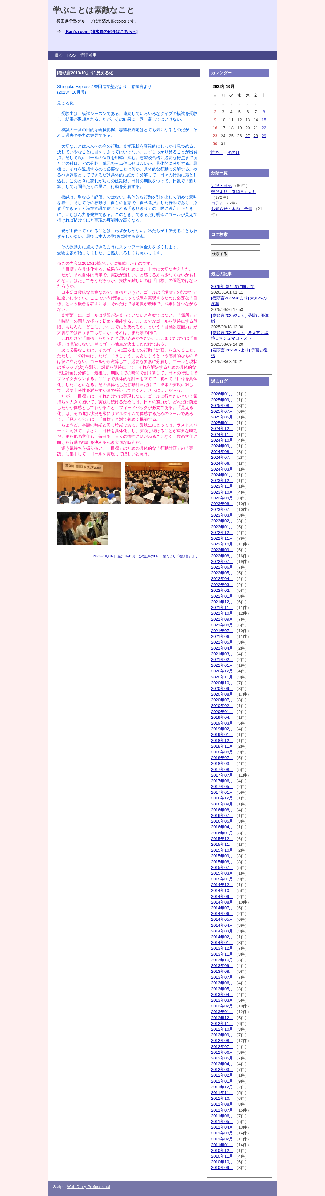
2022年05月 (222, 573)
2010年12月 (222, 1150)
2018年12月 (222, 740)
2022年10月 (222, 544)
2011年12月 (222, 1087)
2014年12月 (222, 884)
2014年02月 (222, 936)
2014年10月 (222, 890)
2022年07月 (222, 561)
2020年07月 (222, 700)
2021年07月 (222, 630)
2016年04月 (222, 827)
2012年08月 (222, 1040)
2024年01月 (222, 474)
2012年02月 (222, 1075)
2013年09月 (222, 965)
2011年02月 (222, 1139)
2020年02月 (222, 705)
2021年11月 (222, 607)
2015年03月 (222, 873)
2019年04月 (222, 717)
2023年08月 (222, 503)
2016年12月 (222, 798)
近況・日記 (221, 185)
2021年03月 (222, 653)
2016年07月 (222, 815)
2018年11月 (222, 746)
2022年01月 (222, 596)
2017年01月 (222, 792)
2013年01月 (222, 1011)
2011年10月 (222, 1098)
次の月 (233, 152)
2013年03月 (222, 1000)
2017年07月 (222, 775)
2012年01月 (222, 1081)
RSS (71, 55)
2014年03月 (222, 931)
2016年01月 (222, 833)
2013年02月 (222, 1006)
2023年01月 (222, 527)
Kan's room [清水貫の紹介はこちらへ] (101, 31)
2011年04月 (222, 1127)
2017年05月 (222, 786)
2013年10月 (222, 960)
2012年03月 (222, 1069)
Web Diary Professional (88, 1186)
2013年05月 (222, 988)
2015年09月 (222, 855)
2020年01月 (222, 711)
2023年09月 (222, 498)
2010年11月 (222, 1156)
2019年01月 (222, 734)
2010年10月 (222, 1161)
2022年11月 (222, 538)
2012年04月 (222, 1063)
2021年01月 (222, 665)
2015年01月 (222, 879)
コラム (217, 203)
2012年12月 (222, 1017)
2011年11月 (222, 1092)
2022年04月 (222, 578)
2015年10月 (222, 850)
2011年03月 (222, 1133)
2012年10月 (222, 1029)
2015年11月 (222, 844)
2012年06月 (222, 1052)
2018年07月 (222, 757)
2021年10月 (222, 613)
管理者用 (88, 55)
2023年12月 (222, 480)
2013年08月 (222, 971)
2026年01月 (222, 393)
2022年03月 (222, 584)
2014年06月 (222, 913)
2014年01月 (222, 942)
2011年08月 (222, 1104)
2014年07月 (222, 907)
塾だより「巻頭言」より (180, 556)
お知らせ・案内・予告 (231, 208)
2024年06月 (222, 463)
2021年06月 (222, 636)
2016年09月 (222, 804)
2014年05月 (222, 919)
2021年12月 (222, 601)
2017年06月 (222, 780)
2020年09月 (222, 688)
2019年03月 (222, 723)
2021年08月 (222, 625)
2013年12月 (222, 948)
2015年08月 (222, 861)
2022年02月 (222, 590)
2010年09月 (222, 1167)
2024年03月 (222, 469)
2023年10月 (222, 492)
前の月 (216, 152)
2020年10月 (222, 682)
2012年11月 (222, 1023)
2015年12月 (222, 838)
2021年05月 (222, 642)
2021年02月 (222, 659)
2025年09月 (222, 400)
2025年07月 (222, 411)
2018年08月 (222, 752)
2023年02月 (222, 520)
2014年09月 (222, 896)
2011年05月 (222, 1121)
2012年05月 (222, 1058)
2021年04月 (222, 648)
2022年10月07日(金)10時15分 (114, 556)
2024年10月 (222, 440)
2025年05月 (222, 417)
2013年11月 (222, 954)
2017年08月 (222, 769)
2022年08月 (222, 555)
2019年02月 (222, 728)
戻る (59, 55)
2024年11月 (222, 434)
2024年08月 (222, 451)
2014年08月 (222, 902)
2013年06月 (222, 982)
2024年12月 (222, 428)
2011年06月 (222, 1115)
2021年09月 (222, 619)
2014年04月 (222, 925)
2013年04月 (222, 994)
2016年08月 (222, 809)
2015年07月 (222, 867)
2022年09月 (222, 549)
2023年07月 (222, 509)
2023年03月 (222, 515)
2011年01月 (222, 1144)
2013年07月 (222, 977)
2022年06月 (222, 567)
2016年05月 (222, 821)
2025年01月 (222, 422)
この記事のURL (149, 556)
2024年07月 (222, 457)
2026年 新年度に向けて (233, 286)
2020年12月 (222, 671)
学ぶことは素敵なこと (94, 9)
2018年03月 (222, 763)
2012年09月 (222, 1034)
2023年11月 (222, 486)
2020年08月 (222, 694)
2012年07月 (222, 1046)
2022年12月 (222, 532)
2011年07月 (222, 1110)
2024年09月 (222, 446)
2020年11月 (222, 677)
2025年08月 (222, 405)
